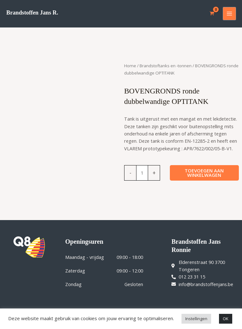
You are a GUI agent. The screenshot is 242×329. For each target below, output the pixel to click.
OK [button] (225, 318)
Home (130, 66)
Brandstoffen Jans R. (32, 12)
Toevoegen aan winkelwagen (204, 172)
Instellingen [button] (196, 318)
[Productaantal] (142, 173)
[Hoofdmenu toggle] (229, 13)
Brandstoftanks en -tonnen (166, 66)
